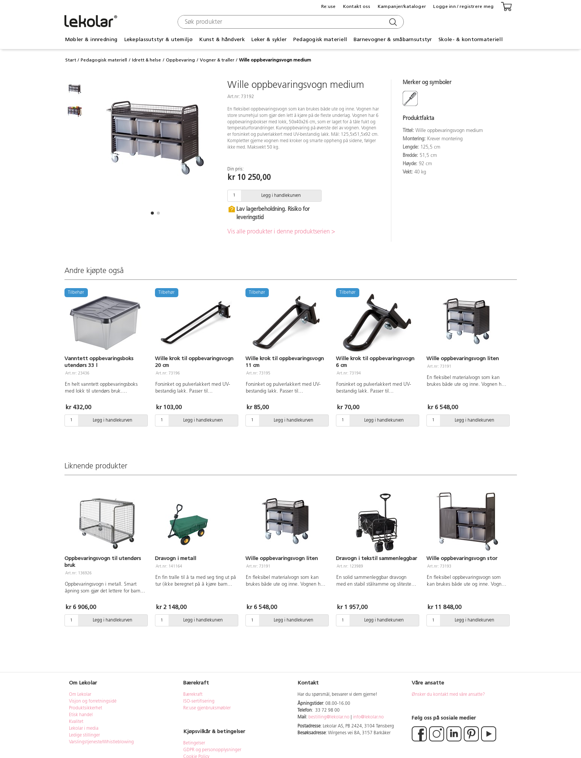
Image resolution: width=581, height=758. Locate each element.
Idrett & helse (146, 60)
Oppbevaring (180, 60)
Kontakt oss (357, 6)
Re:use (328, 6)
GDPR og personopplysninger (212, 750)
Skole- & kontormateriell (470, 39)
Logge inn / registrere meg (463, 6)
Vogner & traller (217, 60)
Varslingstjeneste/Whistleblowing (101, 742)
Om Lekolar (80, 694)
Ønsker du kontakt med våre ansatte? (448, 694)
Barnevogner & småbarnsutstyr (393, 39)
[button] (152, 213)
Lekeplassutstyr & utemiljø (158, 39)
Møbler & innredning (91, 39)
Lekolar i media (83, 728)
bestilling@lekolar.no (329, 717)
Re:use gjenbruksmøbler (207, 708)
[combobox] (290, 21)
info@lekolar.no (368, 717)
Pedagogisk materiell (320, 39)
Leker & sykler (269, 39)
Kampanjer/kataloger (402, 6)
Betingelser (194, 743)
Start (70, 60)
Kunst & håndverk (221, 39)
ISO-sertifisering (199, 701)
